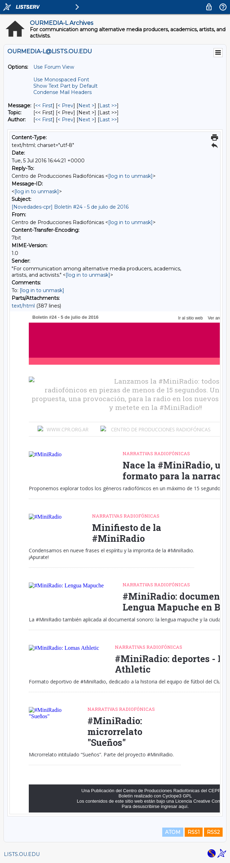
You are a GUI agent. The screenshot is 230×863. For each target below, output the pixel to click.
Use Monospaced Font (61, 79)
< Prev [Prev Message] (65, 105)
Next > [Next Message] (86, 105)
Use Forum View (53, 67)
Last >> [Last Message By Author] (108, 119)
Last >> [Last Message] (108, 105)
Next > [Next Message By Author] (86, 119)
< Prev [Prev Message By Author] (65, 119)
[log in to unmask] (130, 176)
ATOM (172, 832)
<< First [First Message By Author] (44, 119)
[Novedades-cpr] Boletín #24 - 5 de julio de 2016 (70, 207)
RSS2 (213, 832)
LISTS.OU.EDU (22, 854)
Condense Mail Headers (62, 92)
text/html (23, 306)
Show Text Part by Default (65, 86)
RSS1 (194, 832)
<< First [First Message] (44, 105)
